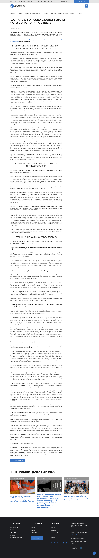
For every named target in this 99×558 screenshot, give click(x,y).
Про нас (55, 524)
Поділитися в (18, 460)
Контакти (29, 1)
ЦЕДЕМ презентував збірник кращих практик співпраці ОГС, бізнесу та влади (76, 498)
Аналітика (60, 6)
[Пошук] (86, 6)
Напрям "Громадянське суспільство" (29, 13)
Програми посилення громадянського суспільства (59, 13)
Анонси (52, 6)
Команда (53, 530)
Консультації (69, 6)
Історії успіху (54, 532)
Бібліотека (13, 1)
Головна (12, 13)
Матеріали (36, 524)
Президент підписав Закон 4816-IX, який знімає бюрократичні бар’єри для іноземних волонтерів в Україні (22, 499)
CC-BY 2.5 (74, 534)
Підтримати (21, 1)
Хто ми (39, 6)
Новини (45, 6)
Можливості (54, 535)
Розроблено (78, 548)
